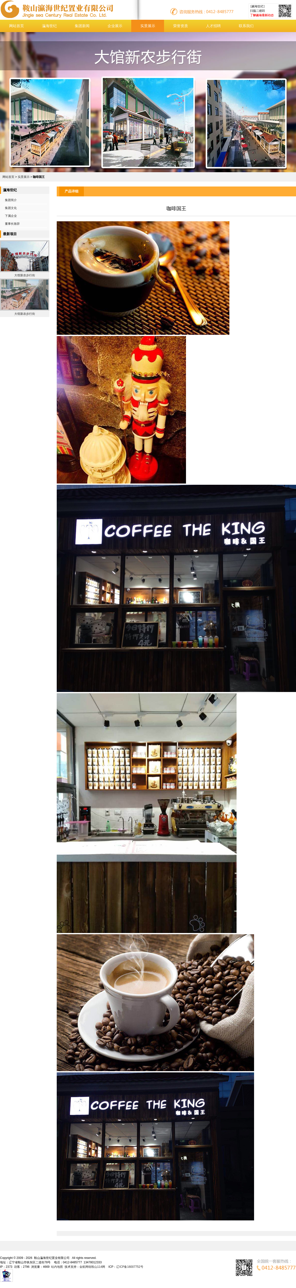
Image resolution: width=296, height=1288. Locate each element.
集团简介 (11, 200)
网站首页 (16, 26)
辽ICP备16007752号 (129, 1267)
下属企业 (11, 216)
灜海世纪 (49, 26)
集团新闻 (82, 26)
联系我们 (246, 26)
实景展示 (147, 26)
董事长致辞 (12, 223)
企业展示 (115, 26)
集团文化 (11, 208)
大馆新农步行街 (24, 275)
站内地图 (57, 1267)
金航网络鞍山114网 (92, 1267)
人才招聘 (213, 26)
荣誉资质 (180, 26)
